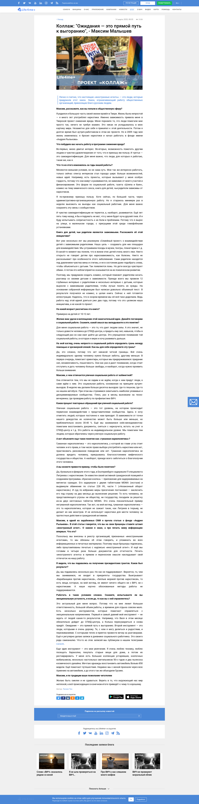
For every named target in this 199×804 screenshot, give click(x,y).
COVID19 (66, 9)
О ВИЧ (139, 9)
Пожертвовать (164, 3)
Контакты (176, 9)
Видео (148, 9)
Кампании (111, 9)
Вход (148, 3)
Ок (131, 799)
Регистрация (131, 3)
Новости (123, 9)
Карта (156, 9)
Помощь (166, 9)
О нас (86, 9)
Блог (132, 9)
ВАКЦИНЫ (77, 9)
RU (177, 3)
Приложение (98, 9)
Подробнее (141, 799)
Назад (59, 19)
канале (60, 643)
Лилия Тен (67, 689)
